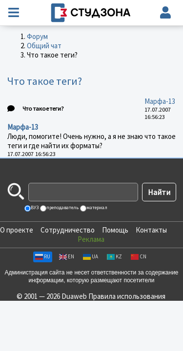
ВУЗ (34, 207)
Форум (37, 36)
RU (42, 256)
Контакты (151, 229)
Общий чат (44, 45)
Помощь (115, 229)
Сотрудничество (68, 229)
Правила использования (126, 296)
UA (90, 256)
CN (138, 256)
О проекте (16, 229)
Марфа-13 (159, 101)
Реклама (91, 239)
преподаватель (62, 207)
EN (66, 256)
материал (96, 207)
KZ (114, 256)
